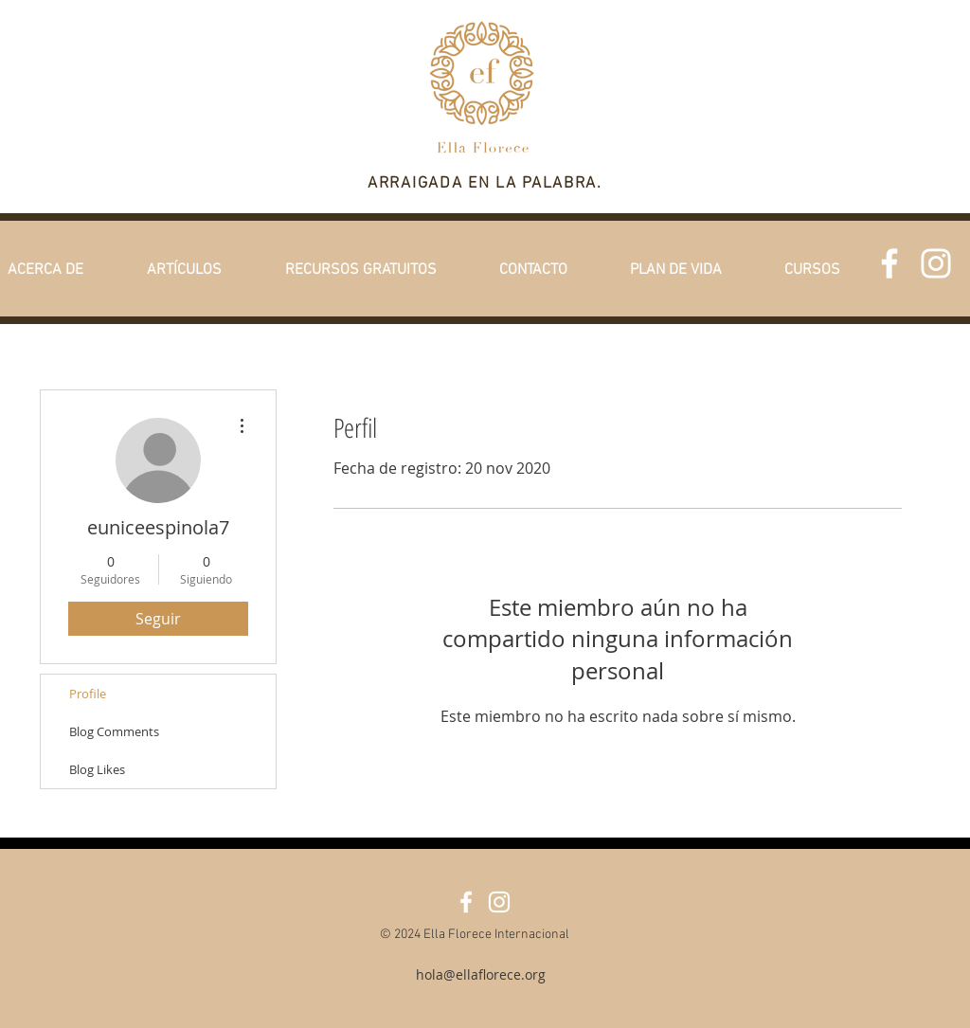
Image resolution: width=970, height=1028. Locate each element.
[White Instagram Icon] (936, 263)
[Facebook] (889, 263)
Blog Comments (114, 731)
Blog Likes (97, 769)
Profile (87, 693)
